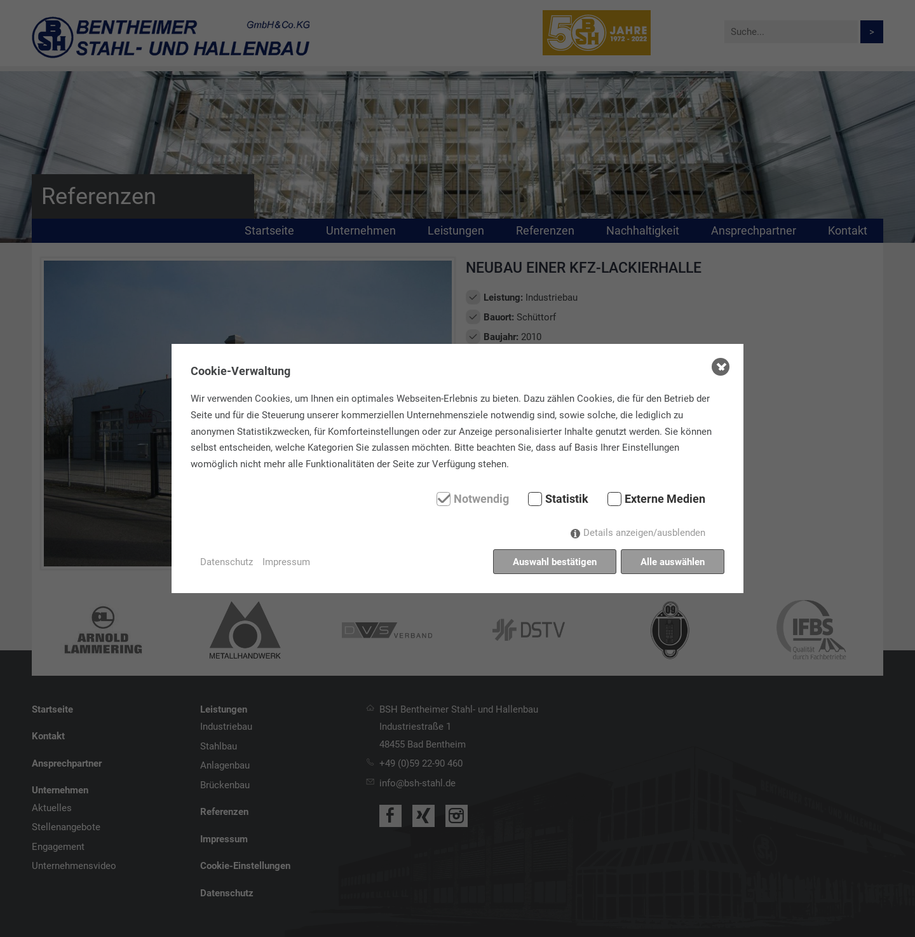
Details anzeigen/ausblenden (644, 532)
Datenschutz (226, 562)
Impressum (286, 562)
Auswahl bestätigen (555, 562)
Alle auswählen (672, 562)
